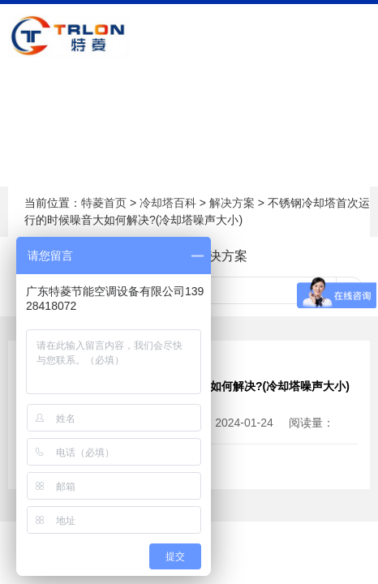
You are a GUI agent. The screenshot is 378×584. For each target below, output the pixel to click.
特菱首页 (104, 202)
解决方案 (232, 202)
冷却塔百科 (168, 202)
